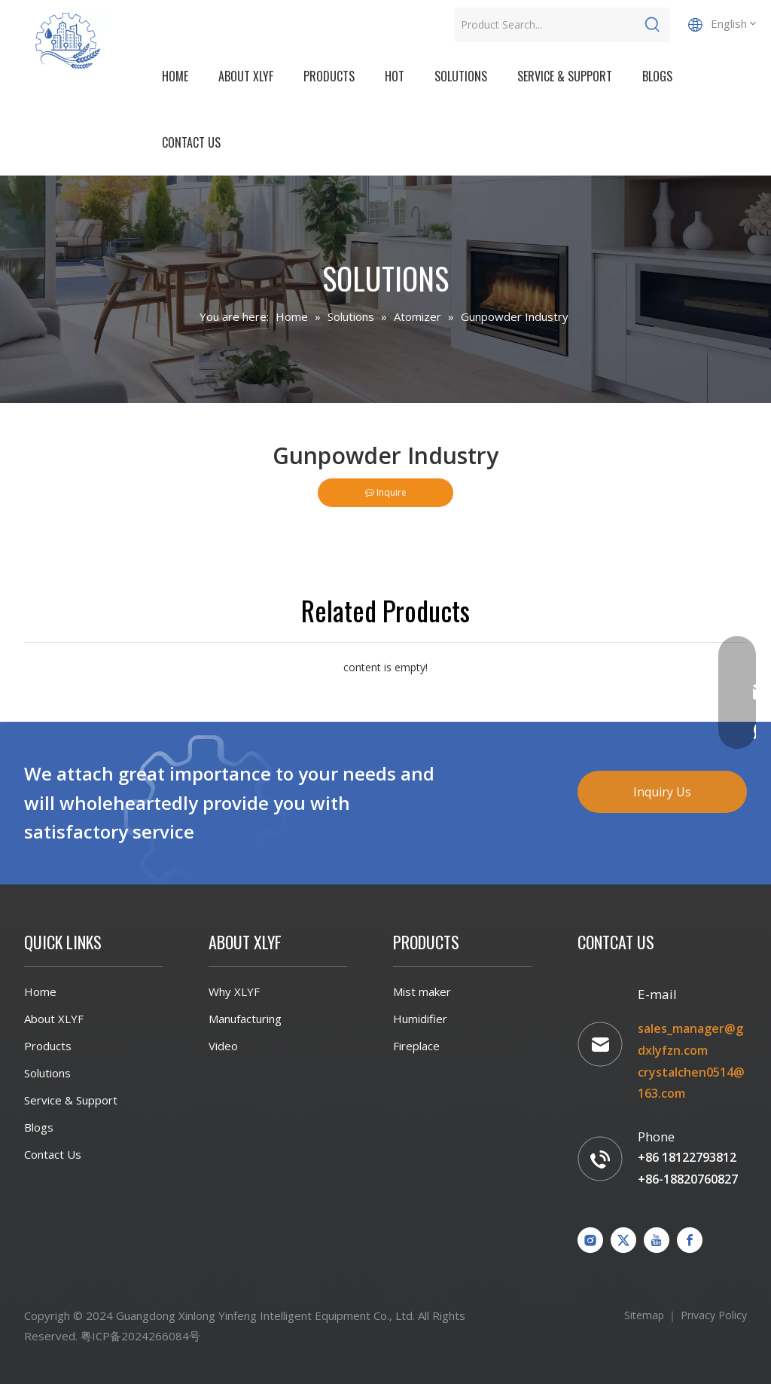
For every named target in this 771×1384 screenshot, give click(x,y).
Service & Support (70, 1100)
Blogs (38, 1127)
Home (40, 991)
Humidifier (420, 1018)
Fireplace (416, 1045)
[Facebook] (689, 1240)
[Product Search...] (545, 25)
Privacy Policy (714, 1315)
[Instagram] (590, 1240)
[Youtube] (656, 1240)
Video (223, 1045)
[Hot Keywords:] (652, 25)
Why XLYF (234, 991)
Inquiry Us (662, 792)
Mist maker (422, 991)
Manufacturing (245, 1018)
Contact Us (52, 1154)
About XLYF (54, 1018)
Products (48, 1045)
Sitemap (644, 1315)
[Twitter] (623, 1240)
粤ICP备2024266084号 (140, 1335)
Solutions (47, 1072)
